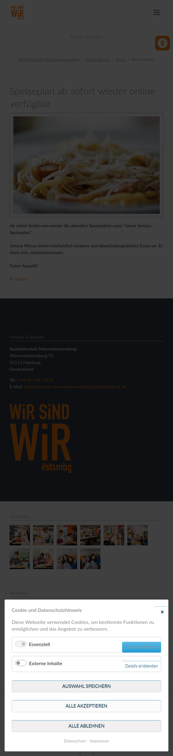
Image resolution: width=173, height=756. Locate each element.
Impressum (99, 740)
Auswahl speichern (86, 686)
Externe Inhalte (45, 663)
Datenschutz (75, 740)
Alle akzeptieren (87, 706)
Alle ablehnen (86, 726)
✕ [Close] (162, 611)
